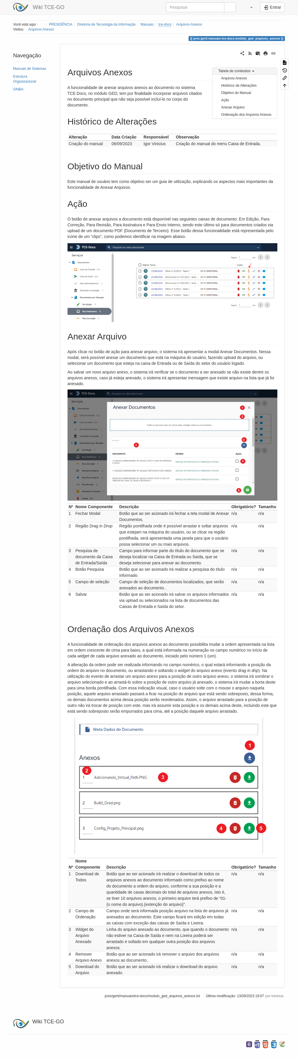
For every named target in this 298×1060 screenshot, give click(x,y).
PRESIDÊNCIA (60, 24)
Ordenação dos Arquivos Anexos (246, 115)
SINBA (18, 89)
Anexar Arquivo (233, 107)
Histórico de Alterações (239, 85)
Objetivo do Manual (236, 93)
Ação (225, 100)
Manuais (147, 24)
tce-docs (164, 24)
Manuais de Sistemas (29, 69)
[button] (248, 7)
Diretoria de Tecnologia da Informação (106, 24)
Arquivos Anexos (189, 24)
